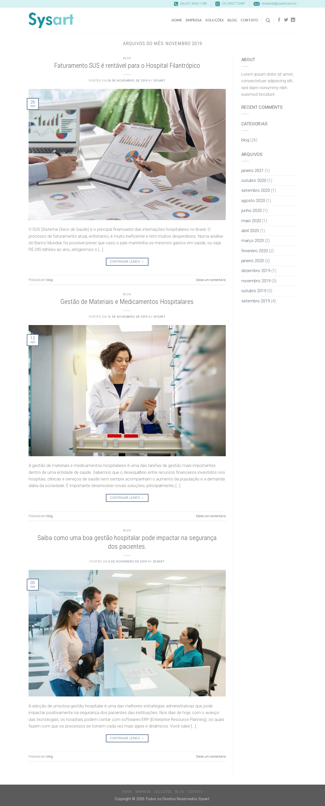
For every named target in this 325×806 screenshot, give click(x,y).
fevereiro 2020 (254, 250)
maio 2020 (251, 220)
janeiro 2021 (252, 170)
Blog (232, 20)
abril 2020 (250, 230)
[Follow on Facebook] (279, 20)
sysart (159, 80)
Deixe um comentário (211, 280)
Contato (249, 20)
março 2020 (252, 240)
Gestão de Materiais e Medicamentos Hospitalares (127, 301)
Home (176, 20)
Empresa (194, 20)
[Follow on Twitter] (286, 20)
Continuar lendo (127, 261)
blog (127, 58)
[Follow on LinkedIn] (293, 20)
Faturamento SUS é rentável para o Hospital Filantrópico (127, 65)
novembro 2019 (256, 280)
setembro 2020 (255, 190)
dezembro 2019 (255, 270)
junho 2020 (251, 210)
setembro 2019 (255, 301)
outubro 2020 (253, 180)
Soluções (214, 20)
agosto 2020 (253, 200)
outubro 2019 (253, 290)
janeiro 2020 (252, 260)
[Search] (268, 20)
